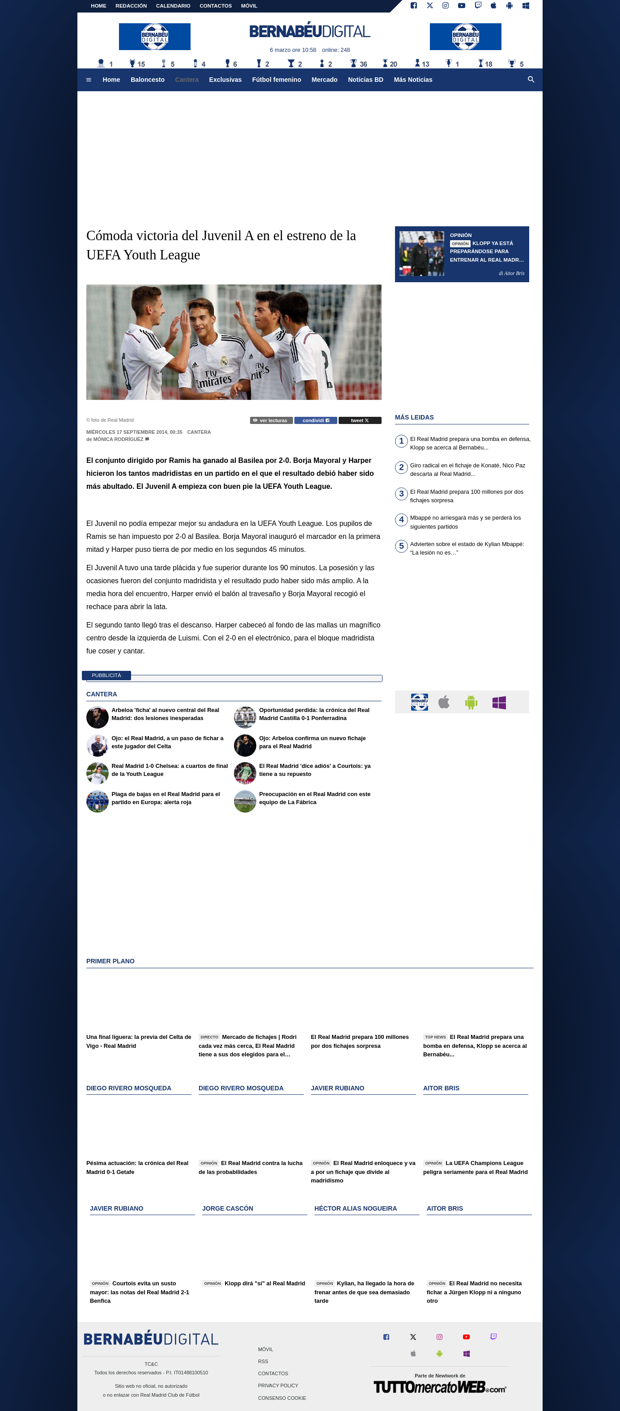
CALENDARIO (173, 5)
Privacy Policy (278, 1386)
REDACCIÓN (131, 5)
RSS (263, 1361)
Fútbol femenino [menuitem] (276, 79)
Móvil (265, 1349)
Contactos (273, 1374)
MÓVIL (249, 5)
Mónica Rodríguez (118, 439)
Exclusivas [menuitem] (225, 79)
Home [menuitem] (111, 79)
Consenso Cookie (282, 1398)
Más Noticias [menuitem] (413, 79)
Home (98, 5)
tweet (360, 420)
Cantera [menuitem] (187, 79)
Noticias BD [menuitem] (365, 79)
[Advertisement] (462, 629)
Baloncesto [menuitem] (148, 79)
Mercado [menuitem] (325, 79)
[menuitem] (88, 80)
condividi (316, 420)
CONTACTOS (216, 5)
